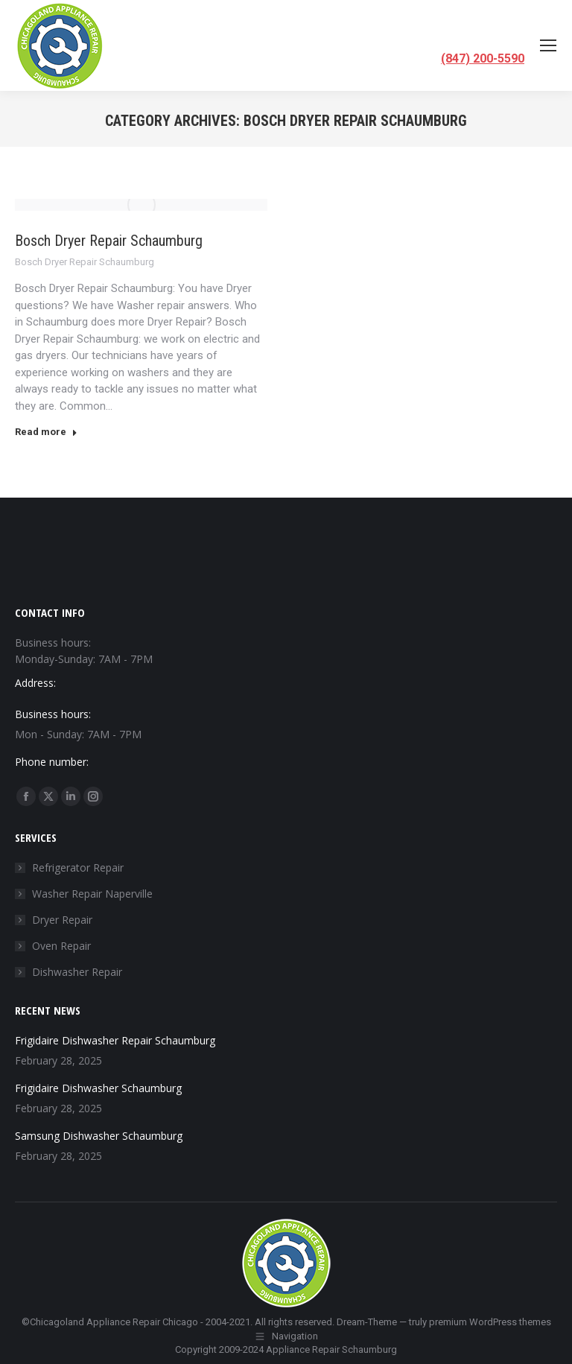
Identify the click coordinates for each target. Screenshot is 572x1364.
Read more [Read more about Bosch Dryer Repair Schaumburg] (46, 431)
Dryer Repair (62, 920)
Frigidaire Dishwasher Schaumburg (98, 1088)
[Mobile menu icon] (548, 45)
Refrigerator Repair (78, 867)
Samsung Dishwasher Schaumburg (98, 1136)
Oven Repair (61, 946)
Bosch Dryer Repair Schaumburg (109, 241)
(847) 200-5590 (482, 58)
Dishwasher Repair (77, 972)
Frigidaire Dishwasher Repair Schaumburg (115, 1040)
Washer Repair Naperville (92, 893)
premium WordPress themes (490, 1321)
